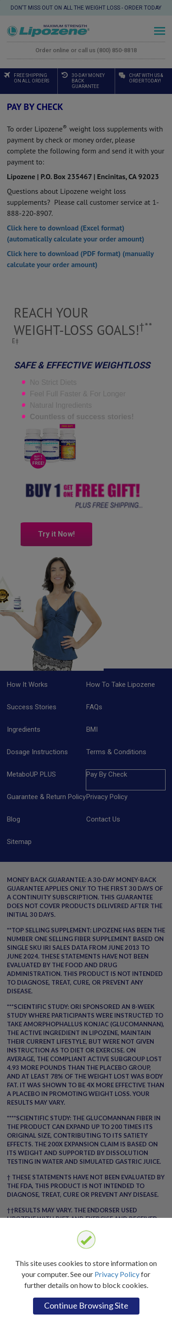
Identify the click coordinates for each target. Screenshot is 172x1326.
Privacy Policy (116, 1274)
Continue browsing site (86, 1305)
